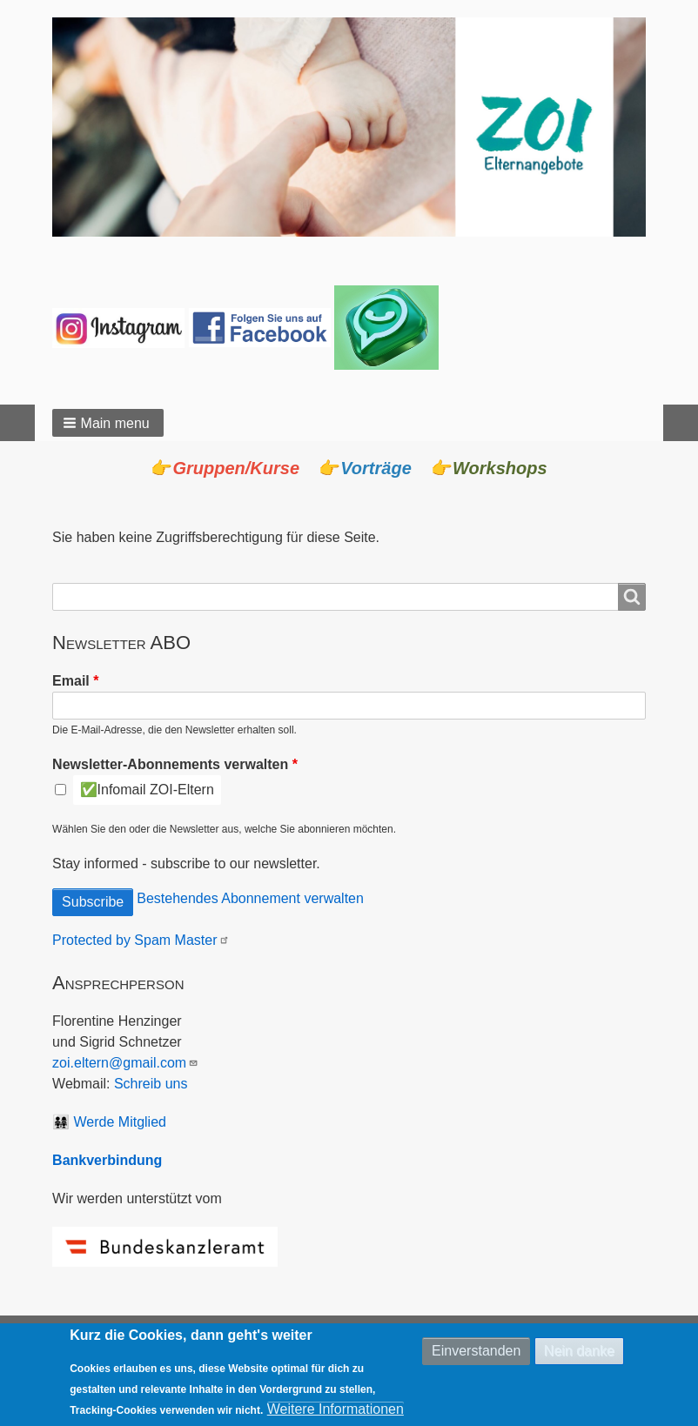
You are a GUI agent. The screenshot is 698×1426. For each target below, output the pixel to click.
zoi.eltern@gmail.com (125, 1062)
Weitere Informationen (335, 1412)
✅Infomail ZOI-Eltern (147, 789)
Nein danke (579, 1354)
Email (71, 680)
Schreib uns (151, 1083)
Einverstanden (476, 1354)
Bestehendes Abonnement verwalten (250, 898)
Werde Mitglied (120, 1122)
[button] (108, 423)
